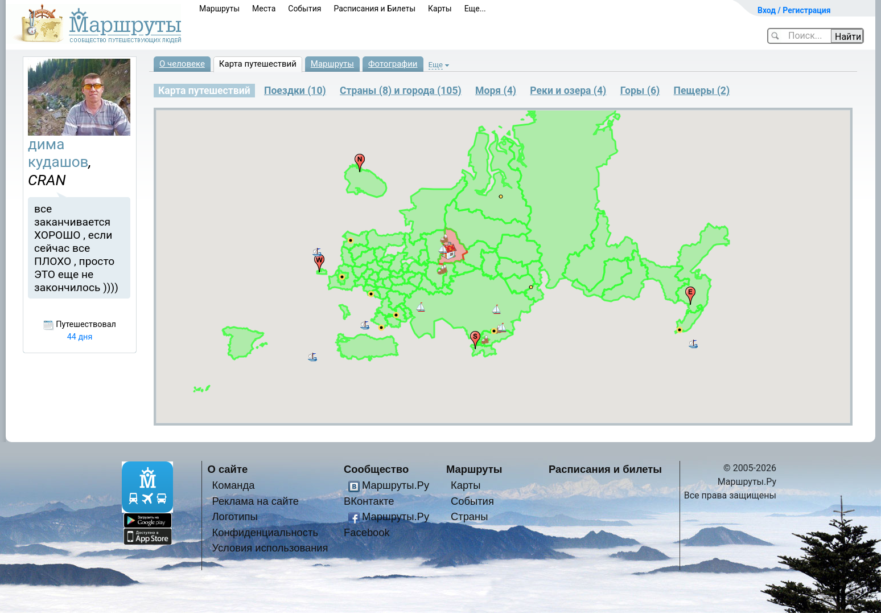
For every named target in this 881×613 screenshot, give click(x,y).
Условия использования (270, 548)
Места (263, 8)
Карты (440, 8)
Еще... (475, 8)
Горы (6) (640, 90)
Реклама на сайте (255, 501)
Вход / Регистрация (794, 10)
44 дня (80, 337)
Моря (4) (495, 90)
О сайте (228, 469)
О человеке (182, 64)
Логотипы (234, 516)
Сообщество (376, 469)
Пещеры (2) (702, 90)
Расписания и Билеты (374, 8)
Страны (469, 516)
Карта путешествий (258, 64)
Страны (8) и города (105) (401, 90)
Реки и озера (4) (568, 90)
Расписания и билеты (605, 469)
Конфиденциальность (265, 532)
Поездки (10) (295, 90)
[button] (679, 329)
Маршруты (219, 8)
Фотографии (393, 64)
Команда (233, 485)
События (304, 8)
